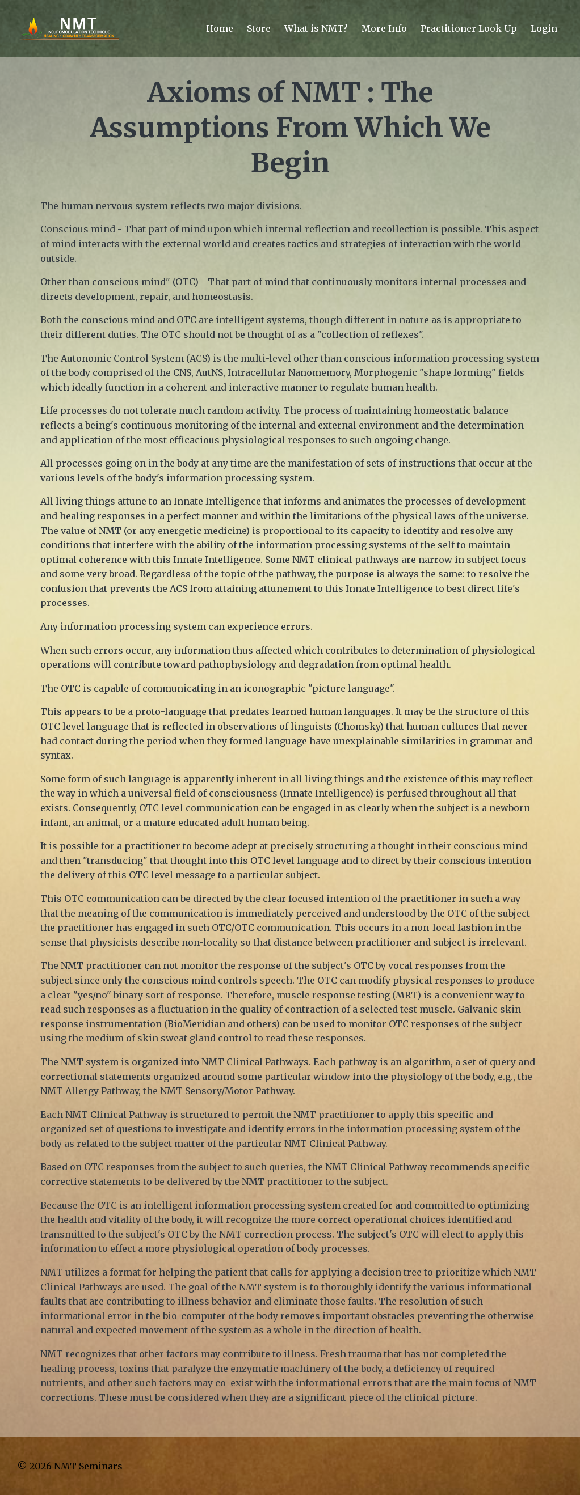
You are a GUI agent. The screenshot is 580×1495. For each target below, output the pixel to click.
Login (544, 28)
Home (219, 28)
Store (259, 28)
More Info (384, 28)
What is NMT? (316, 28)
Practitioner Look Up (469, 28)
